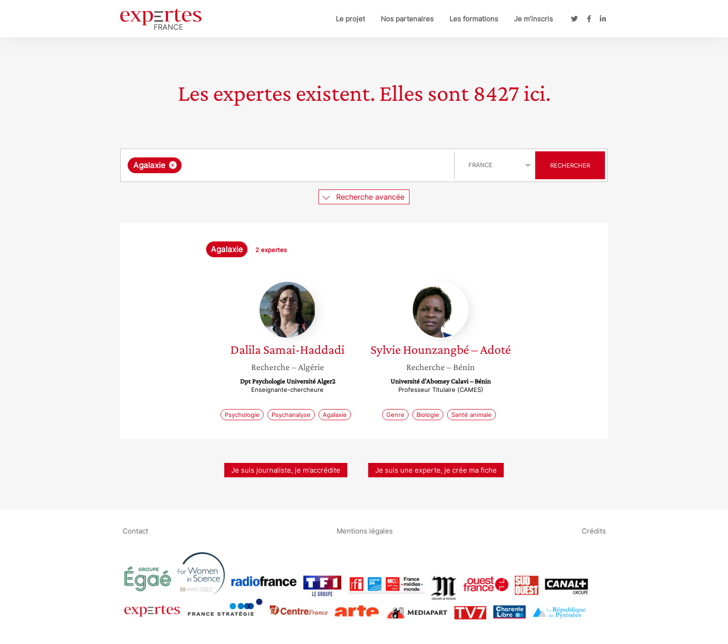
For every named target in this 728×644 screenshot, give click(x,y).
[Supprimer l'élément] (173, 165)
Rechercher (570, 165)
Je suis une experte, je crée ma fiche (436, 470)
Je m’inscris (533, 18)
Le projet (350, 18)
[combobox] (288, 165)
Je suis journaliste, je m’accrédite (285, 470)
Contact (135, 530)
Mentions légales (365, 530)
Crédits (594, 530)
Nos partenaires (407, 18)
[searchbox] (279, 165)
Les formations (473, 18)
